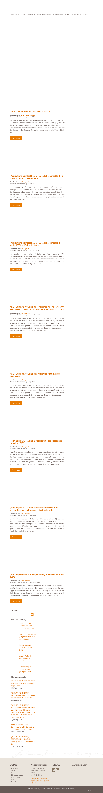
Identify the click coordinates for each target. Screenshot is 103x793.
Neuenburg (41, 781)
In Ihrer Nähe (58, 14)
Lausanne (43, 779)
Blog (67, 14)
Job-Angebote (76, 14)
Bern (32, 779)
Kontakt (86, 14)
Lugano (33, 781)
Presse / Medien (30, 115)
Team (23, 14)
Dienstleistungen (44, 14)
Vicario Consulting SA (35, 789)
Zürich (34, 783)
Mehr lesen (16, 138)
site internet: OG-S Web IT (87, 790)
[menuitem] (20, 21)
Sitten (48, 781)
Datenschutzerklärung (68, 789)
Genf (37, 779)
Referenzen (31, 14)
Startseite (15, 14)
